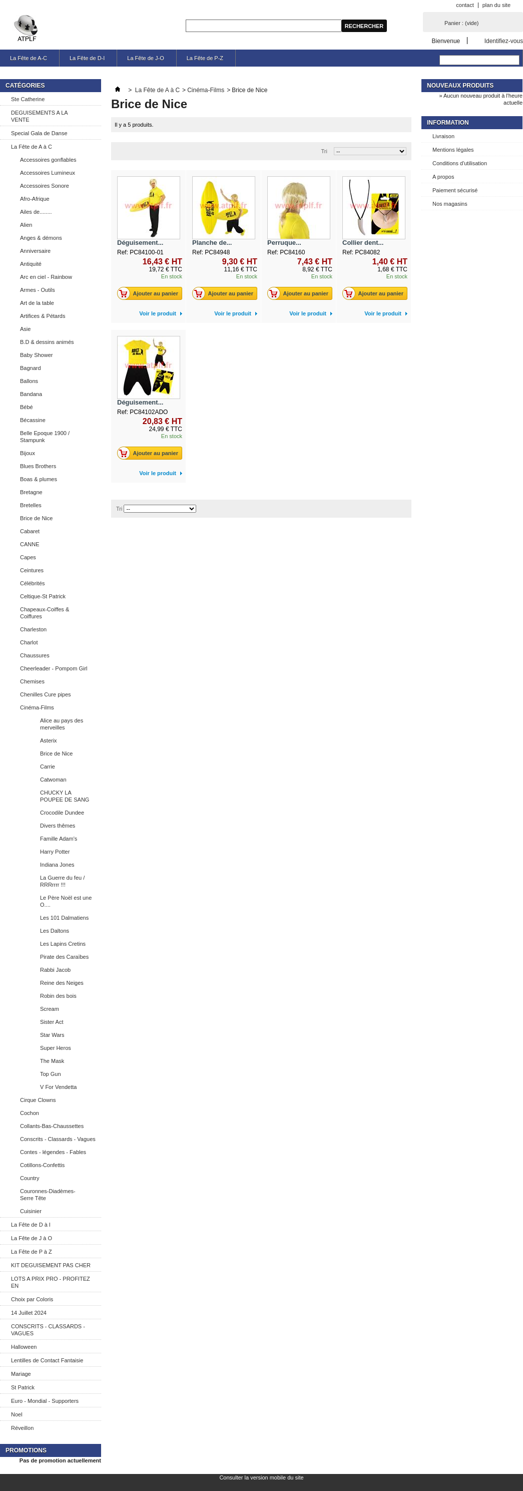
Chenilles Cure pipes (45, 694)
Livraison (443, 136)
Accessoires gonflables (48, 160)
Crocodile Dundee (62, 813)
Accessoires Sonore (44, 186)
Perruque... (284, 242)
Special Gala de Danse (39, 133)
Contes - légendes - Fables (53, 1152)
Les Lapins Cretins (63, 944)
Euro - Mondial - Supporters (45, 1401)
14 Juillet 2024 (29, 1313)
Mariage (21, 1374)
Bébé (26, 407)
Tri (324, 151)
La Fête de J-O (145, 58)
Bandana (31, 394)
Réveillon (22, 1428)
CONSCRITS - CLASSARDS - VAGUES (48, 1329)
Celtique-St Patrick (43, 596)
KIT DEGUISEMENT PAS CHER (51, 1265)
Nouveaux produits (460, 85)
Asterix (48, 740)
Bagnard (30, 368)
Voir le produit (157, 313)
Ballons (29, 381)
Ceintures (32, 570)
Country (30, 1178)
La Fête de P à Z (31, 1252)
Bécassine (33, 420)
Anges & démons (41, 238)
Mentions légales (453, 150)
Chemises (32, 681)
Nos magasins (449, 204)
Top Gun (50, 1074)
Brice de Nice (36, 518)
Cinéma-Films (37, 707)
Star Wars (52, 1035)
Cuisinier (31, 1211)
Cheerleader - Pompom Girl (54, 668)
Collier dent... (362, 242)
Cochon (29, 1113)
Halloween (24, 1347)
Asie (25, 329)
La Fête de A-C (28, 58)
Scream (49, 1009)
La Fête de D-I (87, 58)
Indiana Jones (57, 865)
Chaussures (35, 655)
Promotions (26, 1450)
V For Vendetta (58, 1087)
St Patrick (23, 1387)
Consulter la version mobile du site (261, 1477)
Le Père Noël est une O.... (66, 901)
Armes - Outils (37, 290)
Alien (26, 225)
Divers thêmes (57, 826)
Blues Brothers (38, 466)
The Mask (52, 1061)
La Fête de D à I (31, 1225)
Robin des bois (58, 996)
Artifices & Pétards (42, 316)
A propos (443, 177)
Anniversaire (35, 251)
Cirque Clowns (38, 1100)
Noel (17, 1414)
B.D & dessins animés (47, 342)
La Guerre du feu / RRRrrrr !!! (62, 881)
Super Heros (55, 1048)
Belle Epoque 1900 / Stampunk (45, 436)
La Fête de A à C (31, 147)
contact (464, 5)
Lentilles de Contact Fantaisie (47, 1360)
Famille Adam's (58, 839)
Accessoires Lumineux (47, 173)
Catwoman (53, 780)
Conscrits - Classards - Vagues (58, 1139)
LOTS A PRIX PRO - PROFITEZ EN (50, 1282)
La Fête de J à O (31, 1238)
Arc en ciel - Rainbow (46, 277)
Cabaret (30, 531)
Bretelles (31, 505)
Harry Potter (55, 852)
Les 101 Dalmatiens (64, 918)
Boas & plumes (38, 479)
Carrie (47, 767)
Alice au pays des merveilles (61, 723)
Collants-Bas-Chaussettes (52, 1126)
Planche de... (212, 242)
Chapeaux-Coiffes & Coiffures (44, 612)
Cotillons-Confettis (42, 1165)
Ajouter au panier (150, 293)
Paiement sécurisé (455, 190)
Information (448, 122)
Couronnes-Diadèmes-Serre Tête (48, 1194)
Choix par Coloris (32, 1299)
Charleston (33, 629)
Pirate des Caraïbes (64, 957)
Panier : (461, 23)
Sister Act (51, 1022)
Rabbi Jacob (55, 970)
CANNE (30, 544)
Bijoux (27, 453)
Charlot (29, 642)
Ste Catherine (28, 99)
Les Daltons (54, 931)
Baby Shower (36, 355)
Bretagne (31, 492)
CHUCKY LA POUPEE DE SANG (64, 796)
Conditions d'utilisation (459, 163)
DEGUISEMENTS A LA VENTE (39, 116)
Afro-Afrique (35, 199)
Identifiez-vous (503, 41)
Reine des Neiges (62, 983)
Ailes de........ (36, 212)
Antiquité (31, 264)
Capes (28, 557)
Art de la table (37, 303)
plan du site (496, 5)
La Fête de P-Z (205, 58)
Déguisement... (140, 242)
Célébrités (32, 583)
